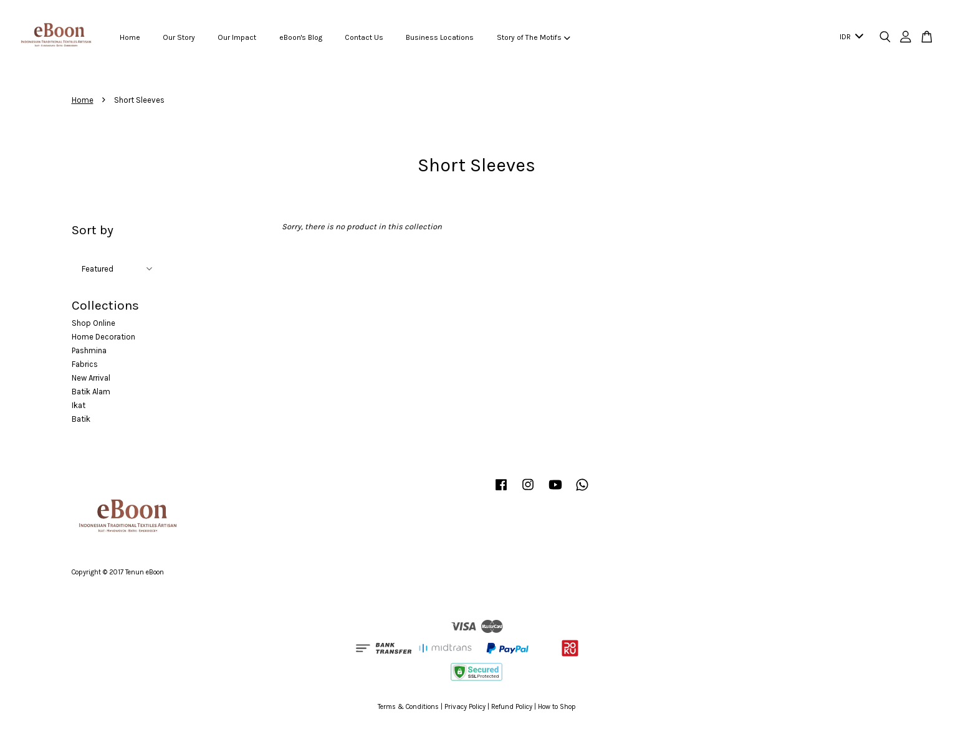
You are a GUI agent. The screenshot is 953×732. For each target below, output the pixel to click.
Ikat (78, 405)
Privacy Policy (465, 707)
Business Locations (440, 37)
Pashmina (89, 350)
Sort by (92, 229)
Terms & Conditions (408, 707)
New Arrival (91, 378)
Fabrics (85, 364)
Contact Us (364, 37)
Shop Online (93, 323)
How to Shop (557, 707)
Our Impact (237, 37)
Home (130, 37)
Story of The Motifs (533, 37)
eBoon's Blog (300, 37)
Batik (81, 419)
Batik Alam (91, 391)
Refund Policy (511, 707)
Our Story (179, 37)
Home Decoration (103, 336)
